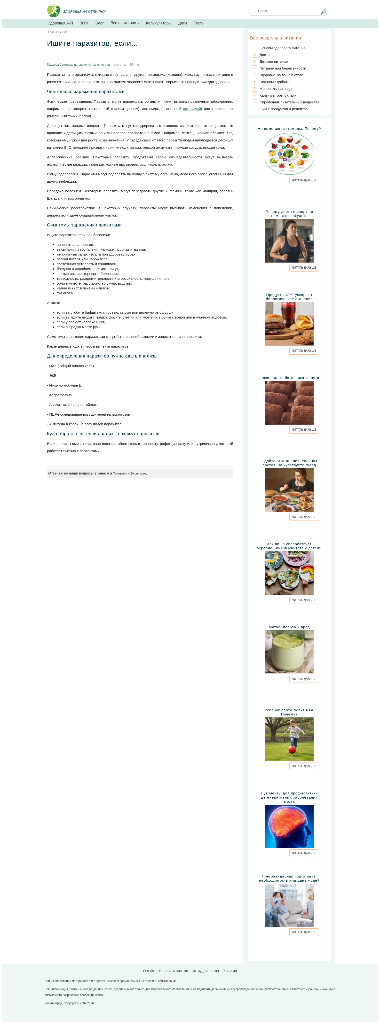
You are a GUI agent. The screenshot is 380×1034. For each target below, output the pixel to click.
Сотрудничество (205, 971)
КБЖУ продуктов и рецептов (284, 109)
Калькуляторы (158, 23)
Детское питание (274, 61)
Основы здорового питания (282, 48)
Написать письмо (173, 971)
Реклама (229, 971)
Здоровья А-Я (60, 23)
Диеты (265, 55)
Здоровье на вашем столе (282, 75)
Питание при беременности (283, 68)
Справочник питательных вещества (289, 102)
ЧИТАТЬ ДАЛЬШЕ (304, 180)
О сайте (149, 971)
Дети (182, 23)
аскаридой (192, 109)
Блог (99, 23)
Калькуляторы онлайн (278, 95)
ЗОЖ (84, 23)
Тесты (199, 23)
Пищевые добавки (275, 82)
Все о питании (125, 23)
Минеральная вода (276, 88)
